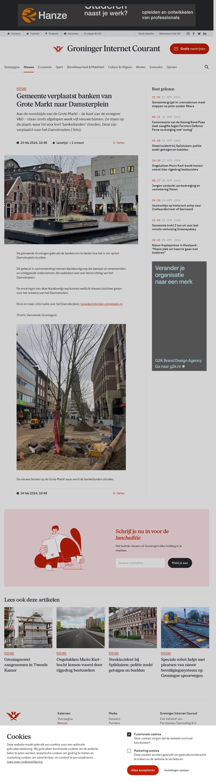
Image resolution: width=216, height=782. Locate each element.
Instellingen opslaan (176, 770)
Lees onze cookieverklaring (25, 762)
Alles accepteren (143, 770)
